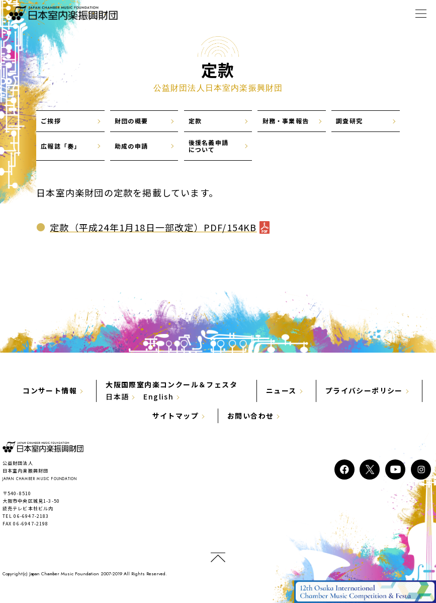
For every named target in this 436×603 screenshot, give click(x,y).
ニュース (281, 390)
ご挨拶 (51, 120)
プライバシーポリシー (364, 390)
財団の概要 (131, 120)
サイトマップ (175, 416)
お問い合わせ (250, 416)
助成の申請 (131, 146)
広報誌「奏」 (60, 146)
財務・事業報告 (286, 120)
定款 (195, 120)
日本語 (117, 396)
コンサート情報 (50, 390)
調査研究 (349, 120)
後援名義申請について (208, 146)
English (158, 396)
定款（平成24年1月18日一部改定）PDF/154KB (153, 227)
